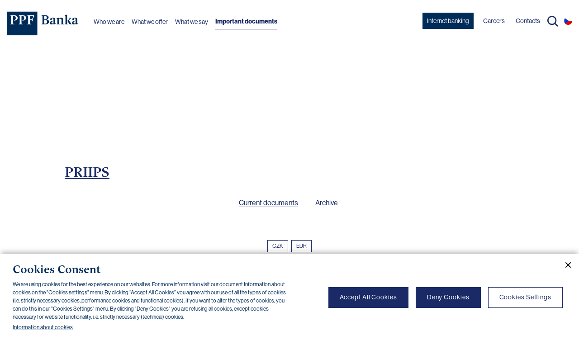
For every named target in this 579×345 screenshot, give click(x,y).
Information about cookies (43, 327)
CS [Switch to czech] (568, 21)
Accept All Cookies (368, 297)
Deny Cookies (448, 297)
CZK (277, 246)
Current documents (268, 202)
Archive (326, 202)
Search (552, 21)
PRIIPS (87, 172)
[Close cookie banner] (564, 265)
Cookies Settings (525, 297)
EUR (301, 246)
